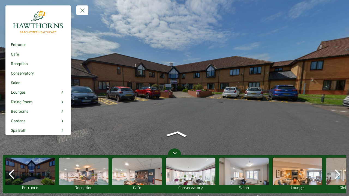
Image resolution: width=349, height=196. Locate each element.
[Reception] (38, 63)
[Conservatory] (38, 73)
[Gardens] (38, 120)
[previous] (11, 174)
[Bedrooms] (38, 111)
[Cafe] (38, 54)
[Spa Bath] (38, 130)
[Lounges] (38, 92)
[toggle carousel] (174, 151)
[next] (337, 174)
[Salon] (38, 82)
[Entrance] (38, 44)
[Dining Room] (38, 101)
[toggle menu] (82, 10)
